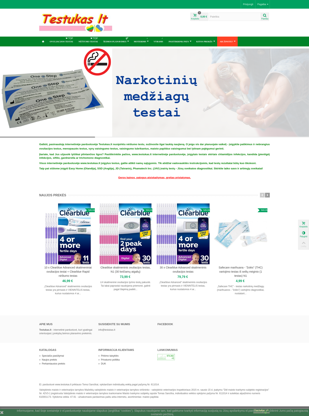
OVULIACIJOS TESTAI (62, 40)
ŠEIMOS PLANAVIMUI (116, 40)
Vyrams (159, 40)
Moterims (141, 40)
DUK (102, 363)
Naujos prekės (52, 195)
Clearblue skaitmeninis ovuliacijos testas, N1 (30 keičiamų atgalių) (126, 269)
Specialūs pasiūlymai (51, 355)
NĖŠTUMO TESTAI (89, 40)
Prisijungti (248, 4)
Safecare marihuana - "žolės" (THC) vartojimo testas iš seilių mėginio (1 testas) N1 (241, 271)
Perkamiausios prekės (52, 363)
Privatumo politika (109, 359)
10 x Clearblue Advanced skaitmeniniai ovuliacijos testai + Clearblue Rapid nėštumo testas (68, 271)
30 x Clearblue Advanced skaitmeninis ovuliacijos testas (183, 269)
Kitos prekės (205, 41)
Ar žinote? (228, 41)
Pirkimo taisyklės (108, 355)
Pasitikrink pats (180, 41)
